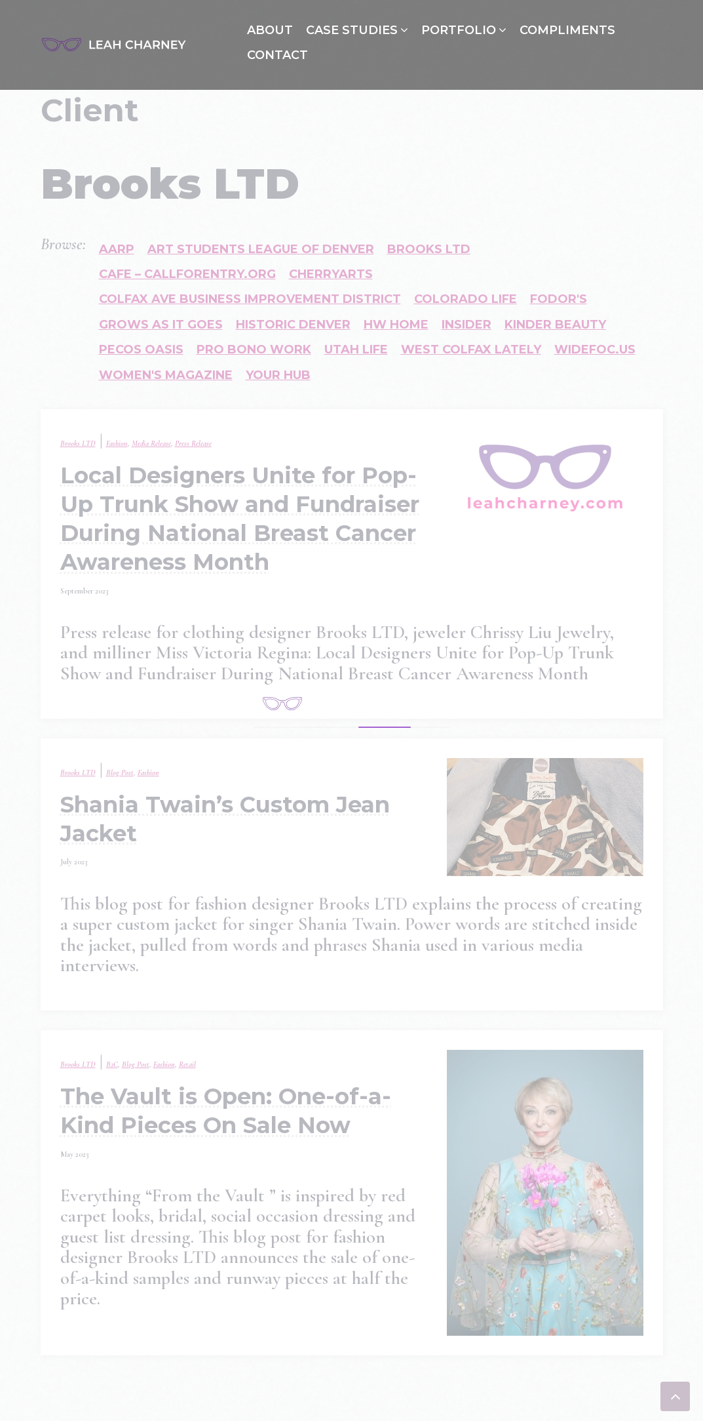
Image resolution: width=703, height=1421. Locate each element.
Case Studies (352, 30)
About (270, 30)
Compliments (567, 30)
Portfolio (458, 30)
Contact (277, 55)
